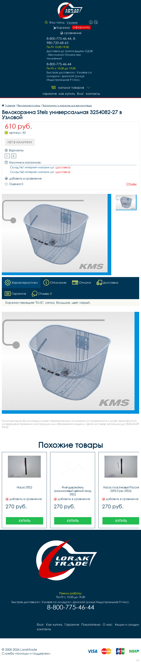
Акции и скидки (126, 624)
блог (80, 93)
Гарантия (49, 93)
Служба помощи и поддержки (26, 653)
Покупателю (90, 624)
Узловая (72, 22)
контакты (93, 93)
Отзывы (131, 184)
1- (7, 155)
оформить (81, 27)
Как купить (67, 93)
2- (13, 155)
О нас (107, 624)
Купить (24, 521)
